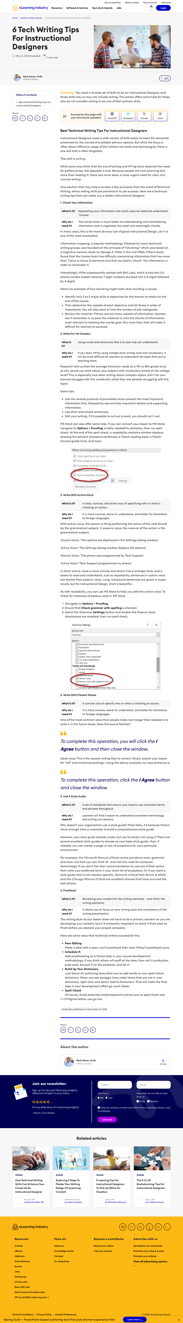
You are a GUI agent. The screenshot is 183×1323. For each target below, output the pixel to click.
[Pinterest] (158, 1227)
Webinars (20, 1256)
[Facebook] (122, 1227)
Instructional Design (31, 18)
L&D (110, 1097)
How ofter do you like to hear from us (152, 1095)
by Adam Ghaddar (73, 1202)
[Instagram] (167, 1227)
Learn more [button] (117, 1111)
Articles (19, 1245)
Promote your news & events (148, 1251)
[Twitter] (131, 1227)
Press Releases (22, 1261)
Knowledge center (64, 1251)
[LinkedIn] (140, 1227)
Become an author (104, 1245)
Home (15, 18)
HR (101, 1097)
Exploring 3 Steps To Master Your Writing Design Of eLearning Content (68, 1186)
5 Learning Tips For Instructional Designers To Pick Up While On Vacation (110, 1186)
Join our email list (112, 2)
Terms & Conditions (22, 1314)
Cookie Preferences (65, 1314)
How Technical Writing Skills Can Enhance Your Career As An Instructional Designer (29, 1186)
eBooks (18, 1251)
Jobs (17, 1271)
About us (59, 1245)
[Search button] (151, 8)
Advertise (166, 2)
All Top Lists (21, 1281)
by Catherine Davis (155, 1202)
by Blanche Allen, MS (34, 1202)
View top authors (103, 1251)
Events (18, 1266)
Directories (20, 1276)
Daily (141, 1101)
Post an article (150, 2)
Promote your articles (144, 1256)
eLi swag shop (61, 1261)
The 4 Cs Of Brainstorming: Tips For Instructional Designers (151, 1184)
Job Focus (104, 1093)
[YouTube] (149, 1227)
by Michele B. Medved (115, 1202)
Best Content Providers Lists (30, 1292)
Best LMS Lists (22, 1287)
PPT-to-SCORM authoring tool (32, 1297)
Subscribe (107, 1119)
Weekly (152, 1101)
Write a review (132, 2)
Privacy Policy (44, 1314)
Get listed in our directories (147, 1245)
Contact (58, 1256)
